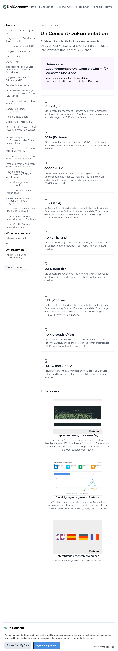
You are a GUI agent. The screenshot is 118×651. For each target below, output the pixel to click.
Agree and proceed (46, 645)
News (108, 6)
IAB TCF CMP (65, 6)
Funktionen (46, 6)
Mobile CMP (83, 6)
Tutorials (10, 25)
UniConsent (108, 647)
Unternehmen (13, 249)
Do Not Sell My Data (18, 645)
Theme (9, 267)
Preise (98, 6)
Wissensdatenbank (16, 233)
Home (32, 6)
